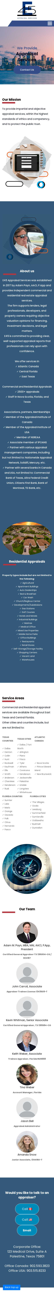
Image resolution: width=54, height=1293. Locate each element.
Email (27, 1230)
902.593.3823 (40, 1266)
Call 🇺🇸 (27, 1220)
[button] (4, 55)
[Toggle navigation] (50, 24)
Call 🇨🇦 (27, 1209)
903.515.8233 (36, 1270)
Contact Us (27, 69)
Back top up (11, 1287)
